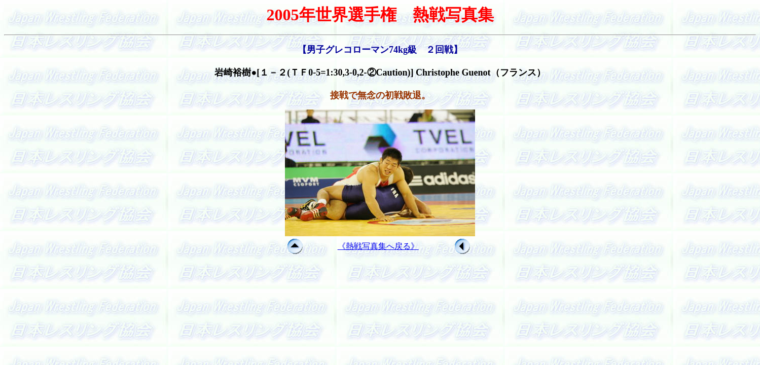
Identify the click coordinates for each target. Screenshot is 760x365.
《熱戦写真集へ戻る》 (378, 246)
